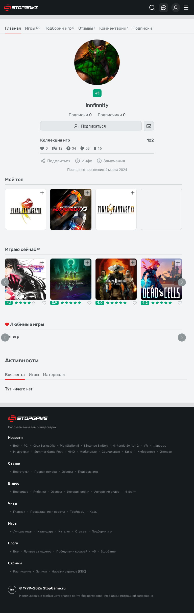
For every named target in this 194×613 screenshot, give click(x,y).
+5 (94, 551)
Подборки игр (88, 471)
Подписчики (112, 115)
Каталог (64, 531)
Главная (19, 511)
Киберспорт (146, 451)
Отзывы (81, 531)
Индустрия (21, 451)
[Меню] (186, 8)
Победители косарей (71, 551)
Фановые (159, 445)
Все (16, 445)
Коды (94, 511)
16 (98, 148)
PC (26, 445)
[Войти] (175, 7)
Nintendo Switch (96, 445)
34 (71, 148)
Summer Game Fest (48, 451)
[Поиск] (152, 8)
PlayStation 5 (69, 445)
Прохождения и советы (47, 511)
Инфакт (130, 491)
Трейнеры (77, 511)
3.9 (54, 303)
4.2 (145, 303)
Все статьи (21, 471)
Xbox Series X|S (44, 445)
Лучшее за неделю (37, 551)
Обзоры (67, 471)
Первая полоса (45, 471)
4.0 (100, 303)
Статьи (14, 463)
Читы (12, 503)
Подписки (80, 115)
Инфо (83, 161)
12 (57, 148)
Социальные (111, 451)
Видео (13, 483)
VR (146, 445)
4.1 (9, 303)
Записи (41, 571)
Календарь (45, 531)
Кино (128, 451)
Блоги (13, 543)
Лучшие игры (22, 531)
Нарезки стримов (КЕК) (69, 571)
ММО (71, 451)
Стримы (15, 563)
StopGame (108, 551)
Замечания (110, 161)
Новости (15, 438)
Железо (166, 451)
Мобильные (88, 451)
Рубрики (39, 491)
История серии (78, 491)
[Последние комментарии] (163, 7)
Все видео (20, 491)
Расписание (22, 571)
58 (85, 148)
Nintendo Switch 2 (126, 445)
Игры (12, 523)
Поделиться (55, 161)
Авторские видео (106, 491)
